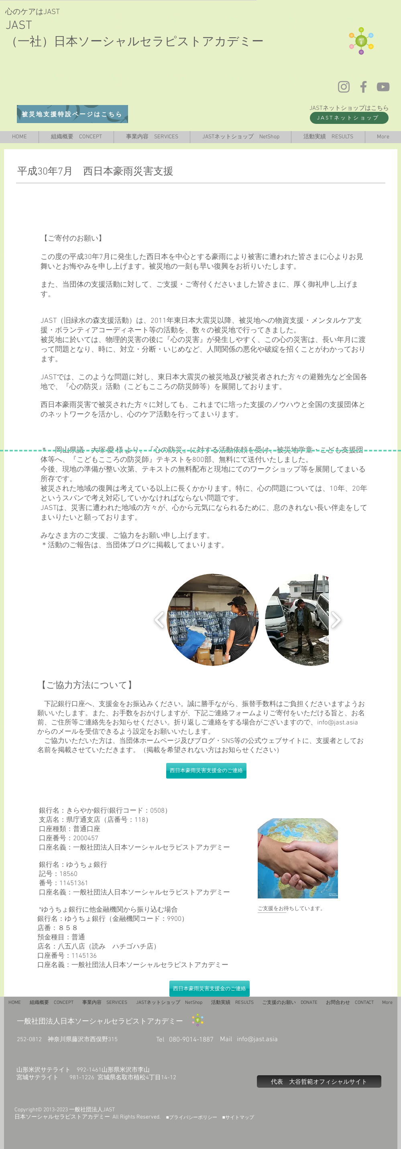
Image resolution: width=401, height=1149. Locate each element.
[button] (213, 620)
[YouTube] (383, 87)
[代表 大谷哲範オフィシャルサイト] (319, 1081)
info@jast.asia (337, 723)
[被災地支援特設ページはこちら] (72, 114)
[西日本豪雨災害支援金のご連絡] (206, 771)
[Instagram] (344, 87)
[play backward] (160, 619)
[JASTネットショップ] (349, 118)
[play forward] (336, 619)
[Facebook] (363, 87)
